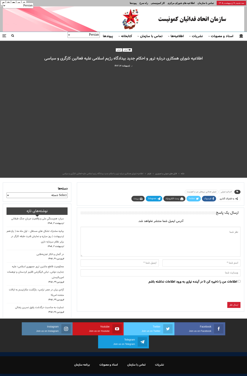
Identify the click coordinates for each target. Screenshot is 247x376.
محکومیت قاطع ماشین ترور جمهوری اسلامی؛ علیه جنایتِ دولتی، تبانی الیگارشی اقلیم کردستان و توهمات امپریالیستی (35, 272)
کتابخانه (126, 36)
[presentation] (212, 294)
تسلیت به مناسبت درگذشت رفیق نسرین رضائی (39, 308)
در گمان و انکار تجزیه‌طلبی (50, 254)
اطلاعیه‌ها (177, 36)
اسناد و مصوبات (222, 36)
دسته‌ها (63, 188)
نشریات (197, 36)
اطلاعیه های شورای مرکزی (181, 3)
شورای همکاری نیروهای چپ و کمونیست (201, 191)
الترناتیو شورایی (226, 191)
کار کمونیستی (158, 3)
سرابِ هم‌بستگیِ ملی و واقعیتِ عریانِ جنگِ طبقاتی (37, 219)
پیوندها (133, 3)
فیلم (127, 50)
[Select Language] (84, 35)
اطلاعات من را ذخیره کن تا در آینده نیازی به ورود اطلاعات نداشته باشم (193, 281)
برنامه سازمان (82, 352)
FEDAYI (115, 368)
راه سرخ (143, 3)
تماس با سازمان (205, 3)
